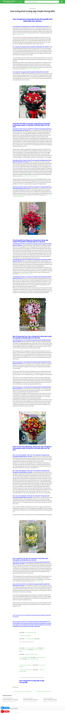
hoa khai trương (30, 638)
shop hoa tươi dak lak (25, 657)
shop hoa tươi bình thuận (31, 654)
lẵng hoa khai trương (31, 632)
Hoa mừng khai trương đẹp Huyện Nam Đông (23, 691)
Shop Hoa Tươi (32, 8)
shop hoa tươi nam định (25, 665)
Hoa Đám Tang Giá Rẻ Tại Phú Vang (30, 699)
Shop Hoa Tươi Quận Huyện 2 (8, 698)
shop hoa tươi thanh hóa (26, 669)
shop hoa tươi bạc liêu (30, 648)
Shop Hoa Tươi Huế (10, 712)
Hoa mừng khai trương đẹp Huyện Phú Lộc (42, 691)
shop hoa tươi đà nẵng (25, 635)
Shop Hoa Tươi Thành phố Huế (32, 69)
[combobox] (42, 2)
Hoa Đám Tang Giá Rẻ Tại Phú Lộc (50, 699)
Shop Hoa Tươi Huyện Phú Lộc (25, 273)
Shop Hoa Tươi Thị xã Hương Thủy (29, 176)
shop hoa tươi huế (19, 34)
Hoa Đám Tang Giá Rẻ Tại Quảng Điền (10, 699)
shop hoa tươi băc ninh (33, 659)
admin (31, 13)
